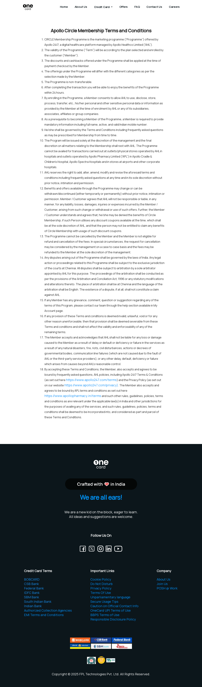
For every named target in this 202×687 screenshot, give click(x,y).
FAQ (137, 7)
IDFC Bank (31, 593)
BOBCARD (31, 579)
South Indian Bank (37, 601)
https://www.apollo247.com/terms (91, 380)
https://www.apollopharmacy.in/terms (72, 396)
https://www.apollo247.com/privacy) (91, 385)
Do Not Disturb (101, 584)
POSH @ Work (167, 588)
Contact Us (154, 7)
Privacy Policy (100, 588)
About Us (81, 7)
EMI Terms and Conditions (44, 615)
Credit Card (102, 7)
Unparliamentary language (110, 597)
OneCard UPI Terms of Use (110, 610)
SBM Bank (31, 597)
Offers (123, 7)
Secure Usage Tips (104, 601)
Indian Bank (33, 606)
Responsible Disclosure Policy (113, 619)
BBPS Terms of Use (104, 615)
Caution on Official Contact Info (114, 606)
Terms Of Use (100, 593)
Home (64, 7)
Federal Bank (34, 588)
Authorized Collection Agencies (48, 610)
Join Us (162, 584)
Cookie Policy (100, 579)
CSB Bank (31, 584)
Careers (174, 7)
